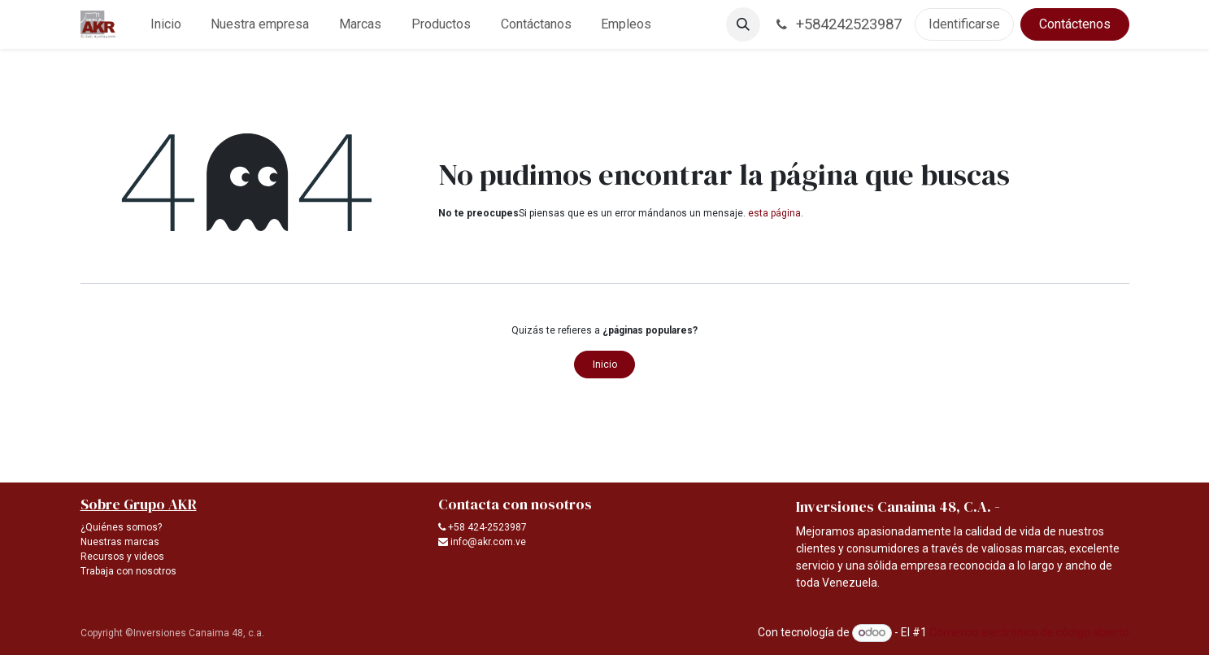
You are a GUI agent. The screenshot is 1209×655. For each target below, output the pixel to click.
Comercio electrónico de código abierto (1029, 632)
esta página (774, 213)
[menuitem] (165, 24)
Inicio (605, 364)
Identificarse (964, 24)
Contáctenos (1075, 24)
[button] (743, 24)
